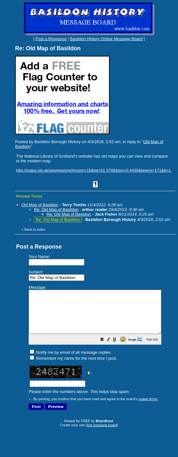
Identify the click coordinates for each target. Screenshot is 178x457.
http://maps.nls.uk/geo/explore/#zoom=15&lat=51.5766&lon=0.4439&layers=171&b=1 (93, 170)
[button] (117, 349)
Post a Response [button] (51, 38)
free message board (101, 433)
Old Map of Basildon (39, 204)
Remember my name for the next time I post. (73, 366)
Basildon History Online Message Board (106, 38)
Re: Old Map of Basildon (56, 209)
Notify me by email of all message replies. (71, 360)
